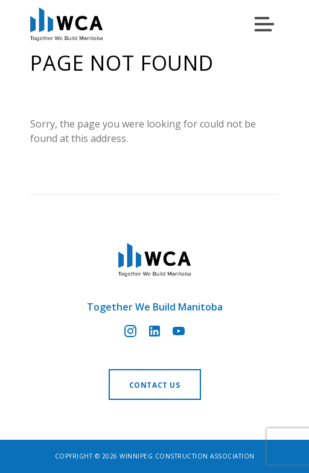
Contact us (154, 385)
